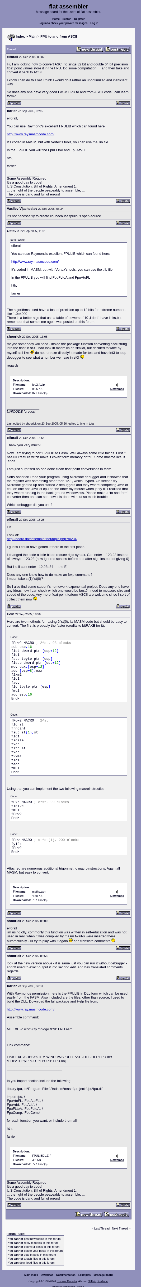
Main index (31, 1274)
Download (47, 1274)
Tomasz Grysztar (67, 1281)
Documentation (66, 1274)
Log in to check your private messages (63, 23)
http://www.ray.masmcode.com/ (30, 134)
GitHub (92, 1281)
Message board (103, 1274)
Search (67, 18)
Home (56, 18)
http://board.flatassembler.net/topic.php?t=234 (42, 539)
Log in (94, 23)
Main (33, 36)
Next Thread (120, 1228)
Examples (84, 1274)
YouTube (102, 1281)
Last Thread (102, 1228)
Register (79, 18)
